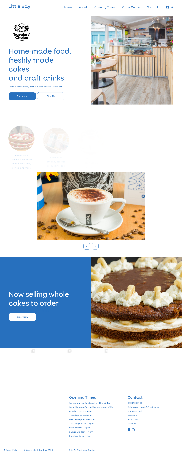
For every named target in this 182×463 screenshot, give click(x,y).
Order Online (131, 7)
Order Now (22, 317)
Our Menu (22, 96)
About (83, 7)
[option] (91, 60)
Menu (68, 7)
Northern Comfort (86, 450)
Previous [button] (86, 246)
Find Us (51, 96)
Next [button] (95, 246)
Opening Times (104, 7)
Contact (152, 7)
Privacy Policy (11, 450)
